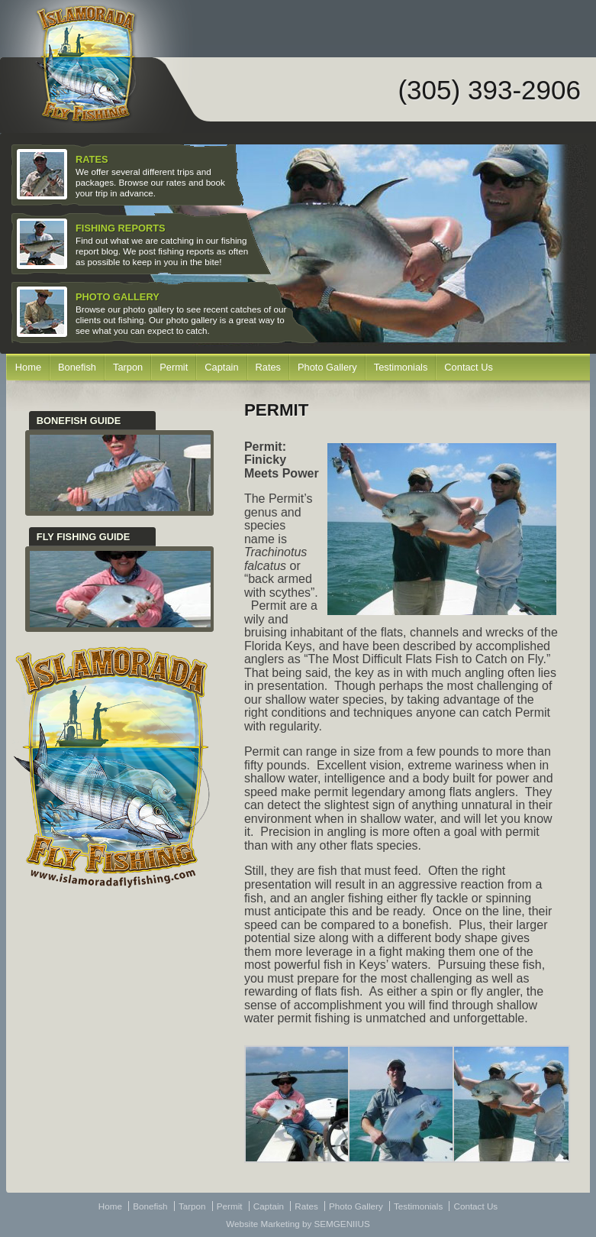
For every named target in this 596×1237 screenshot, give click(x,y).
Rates (269, 367)
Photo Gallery (327, 367)
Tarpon (128, 367)
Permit (173, 367)
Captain (221, 367)
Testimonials (401, 367)
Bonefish (77, 367)
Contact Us (468, 367)
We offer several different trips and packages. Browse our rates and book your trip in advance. (122, 175)
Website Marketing (262, 1224)
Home (28, 367)
